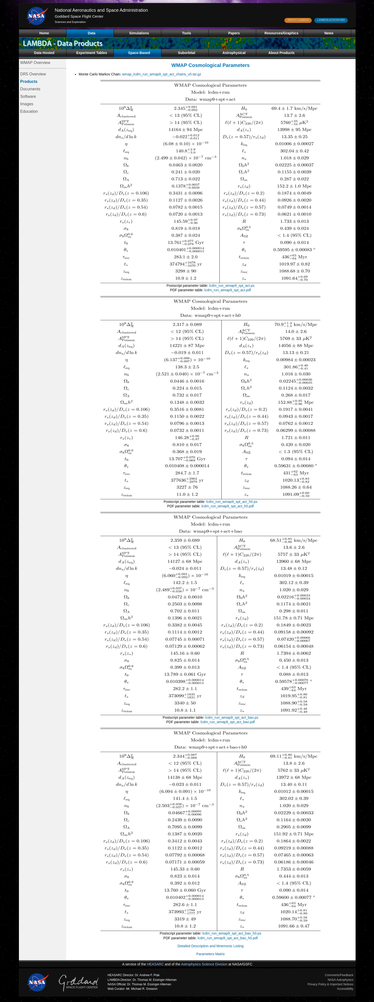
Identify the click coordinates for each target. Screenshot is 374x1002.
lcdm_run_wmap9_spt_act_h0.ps (231, 502)
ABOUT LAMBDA (298, 19)
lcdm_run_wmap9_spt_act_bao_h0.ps (231, 933)
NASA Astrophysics (340, 980)
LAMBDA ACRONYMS (331, 19)
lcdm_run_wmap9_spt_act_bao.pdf (227, 722)
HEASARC (155, 964)
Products (28, 81)
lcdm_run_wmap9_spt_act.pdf (227, 290)
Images (26, 104)
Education (29, 111)
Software (28, 96)
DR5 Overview (33, 74)
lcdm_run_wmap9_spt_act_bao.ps (231, 717)
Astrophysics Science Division (204, 964)
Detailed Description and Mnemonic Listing (211, 946)
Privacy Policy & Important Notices (330, 984)
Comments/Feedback (339, 975)
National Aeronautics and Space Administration (101, 10)
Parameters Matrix (210, 954)
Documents (30, 89)
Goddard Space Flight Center (79, 16)
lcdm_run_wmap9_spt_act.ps (231, 286)
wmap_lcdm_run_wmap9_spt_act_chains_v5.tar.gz (161, 74)
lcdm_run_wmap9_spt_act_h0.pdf (227, 506)
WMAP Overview (35, 62)
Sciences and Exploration (70, 21)
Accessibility (345, 989)
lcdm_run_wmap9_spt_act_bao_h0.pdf (228, 938)
